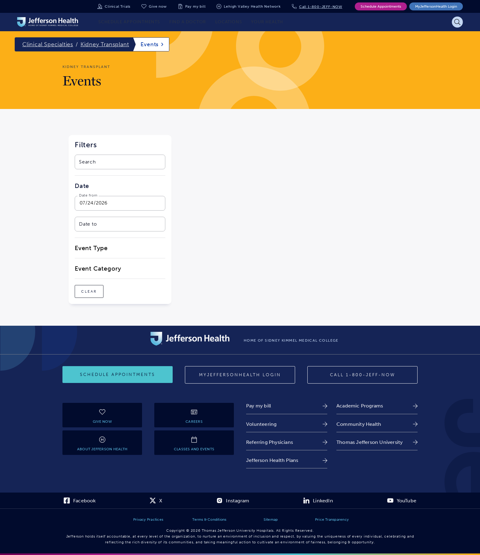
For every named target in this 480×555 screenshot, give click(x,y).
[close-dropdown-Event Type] (120, 248)
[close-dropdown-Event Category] (120, 268)
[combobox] (114, 162)
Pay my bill (195, 6)
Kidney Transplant (105, 44)
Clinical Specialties (47, 44)
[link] (286, 406)
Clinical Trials (117, 6)
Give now (158, 6)
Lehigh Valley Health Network (252, 6)
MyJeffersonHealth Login (436, 6)
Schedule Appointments (381, 6)
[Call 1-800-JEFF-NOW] (362, 375)
